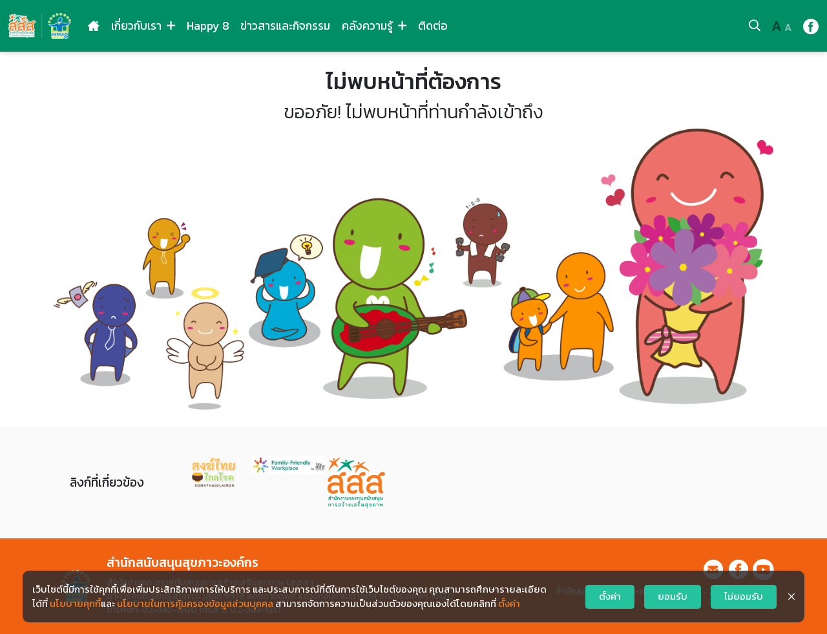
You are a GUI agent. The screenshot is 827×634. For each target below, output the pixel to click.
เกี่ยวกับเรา (143, 25)
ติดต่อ (433, 25)
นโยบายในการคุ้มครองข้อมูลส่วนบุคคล (195, 604)
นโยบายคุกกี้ (75, 604)
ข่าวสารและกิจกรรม (285, 25)
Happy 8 (208, 25)
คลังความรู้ (374, 25)
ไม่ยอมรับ (743, 596)
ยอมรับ (672, 596)
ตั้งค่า (509, 604)
